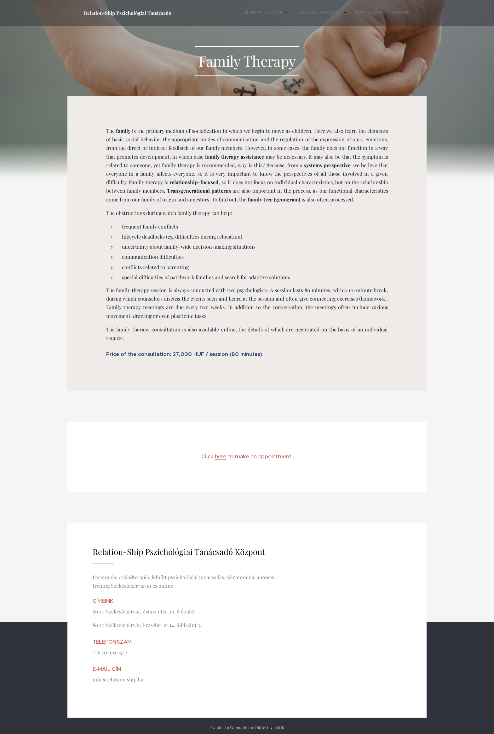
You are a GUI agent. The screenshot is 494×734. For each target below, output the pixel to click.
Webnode (238, 727)
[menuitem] (370, 13)
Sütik (279, 727)
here (221, 456)
